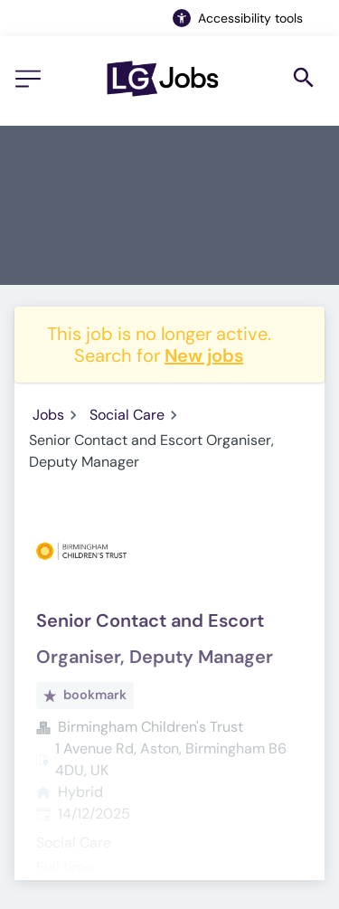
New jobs (204, 355)
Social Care (127, 414)
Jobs (48, 414)
